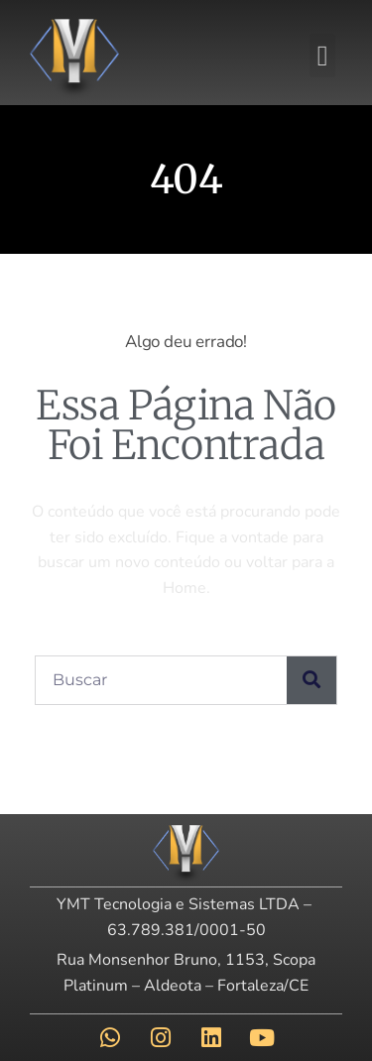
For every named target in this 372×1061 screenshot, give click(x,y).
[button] (322, 55)
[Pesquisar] (311, 680)
